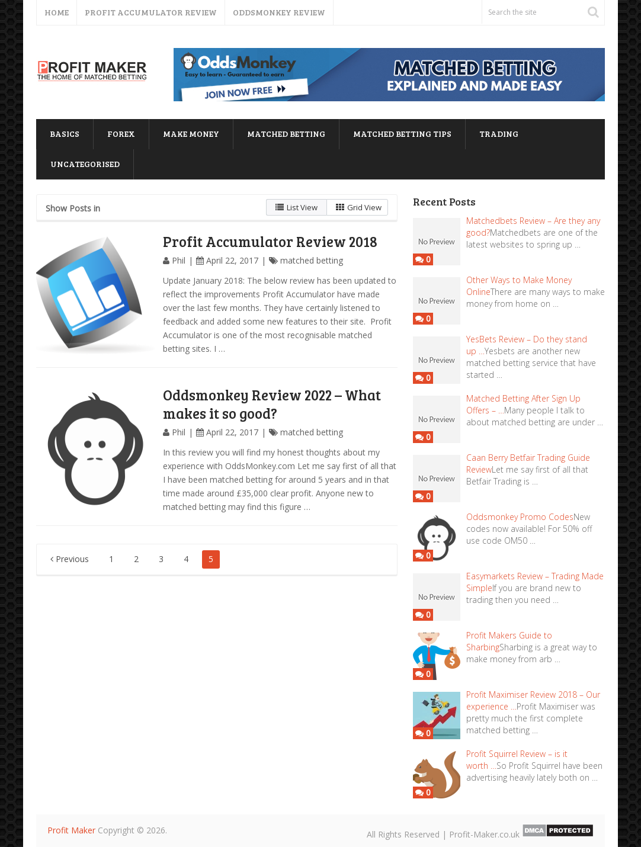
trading (498, 133)
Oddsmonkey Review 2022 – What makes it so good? (272, 404)
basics (64, 133)
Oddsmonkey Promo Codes (519, 516)
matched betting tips (402, 133)
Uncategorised (85, 163)
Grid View (359, 207)
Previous (69, 558)
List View (296, 207)
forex (121, 133)
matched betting (286, 133)
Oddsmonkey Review (279, 12)
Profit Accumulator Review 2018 (270, 241)
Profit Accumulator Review (151, 12)
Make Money (191, 133)
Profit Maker (71, 830)
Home (56, 12)
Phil (178, 260)
